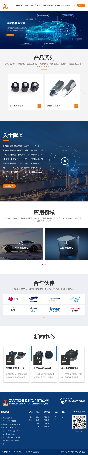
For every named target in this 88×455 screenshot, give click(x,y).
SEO (58, 452)
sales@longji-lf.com (13, 431)
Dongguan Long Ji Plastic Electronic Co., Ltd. (29, 404)
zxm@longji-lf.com (9, 434)
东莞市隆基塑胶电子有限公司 (29, 400)
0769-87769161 (15, 424)
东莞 (83, 452)
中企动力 (78, 452)
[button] (42, 46)
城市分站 (64, 452)
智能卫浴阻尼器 (62, 106)
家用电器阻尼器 (25, 106)
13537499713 (11, 421)
